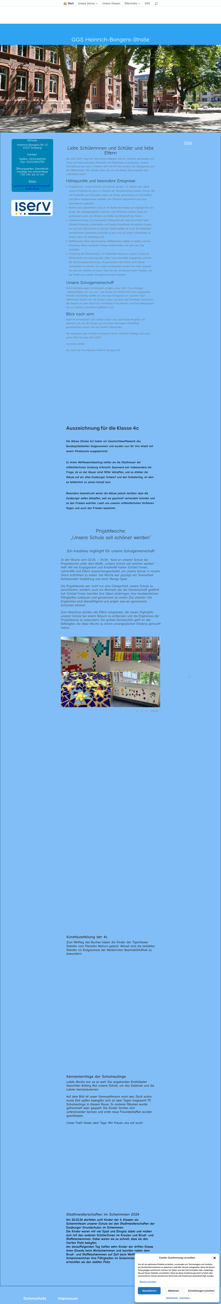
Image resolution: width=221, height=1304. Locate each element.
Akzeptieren (149, 1290)
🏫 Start (68, 3)
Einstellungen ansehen (201, 1290)
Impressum (184, 1298)
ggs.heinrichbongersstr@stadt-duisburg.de (32, 187)
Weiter (155, 710)
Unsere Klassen (111, 3)
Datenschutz (172, 1298)
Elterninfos (131, 3)
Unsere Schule (86, 3)
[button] (214, 1257)
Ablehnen (173, 1290)
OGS (147, 3)
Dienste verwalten (147, 1282)
